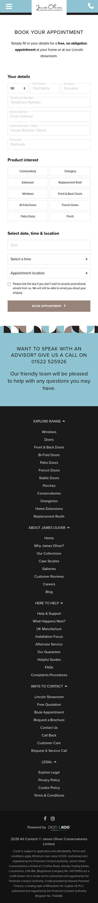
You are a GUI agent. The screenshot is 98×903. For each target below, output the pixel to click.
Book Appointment (49, 712)
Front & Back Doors (70, 194)
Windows (28, 194)
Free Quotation (49, 704)
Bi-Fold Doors (28, 205)
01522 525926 (49, 362)
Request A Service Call (49, 750)
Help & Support (49, 613)
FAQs (49, 667)
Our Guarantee (49, 652)
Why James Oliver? (49, 546)
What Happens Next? (49, 621)
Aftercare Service (49, 644)
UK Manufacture (49, 629)
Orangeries (49, 501)
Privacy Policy (49, 780)
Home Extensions (49, 509)
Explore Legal (49, 772)
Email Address (18, 112)
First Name (39, 84)
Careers (49, 584)
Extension (28, 182)
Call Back (49, 735)
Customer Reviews (49, 576)
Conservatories (49, 493)
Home (49, 538)
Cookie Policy (49, 788)
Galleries (49, 569)
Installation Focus (49, 636)
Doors (49, 439)
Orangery (70, 171)
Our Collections (49, 553)
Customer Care (49, 743)
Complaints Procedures (49, 675)
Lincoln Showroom (49, 697)
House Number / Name (24, 126)
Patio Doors (28, 216)
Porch (70, 216)
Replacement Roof (70, 182)
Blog (49, 592)
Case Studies (49, 561)
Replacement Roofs (49, 516)
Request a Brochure (49, 720)
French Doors (70, 205)
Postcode (16, 140)
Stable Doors (49, 478)
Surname (69, 84)
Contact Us (49, 727)
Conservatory (28, 171)
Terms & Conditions (49, 795)
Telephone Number (21, 98)
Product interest (23, 159)
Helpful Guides (49, 659)
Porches (49, 485)
